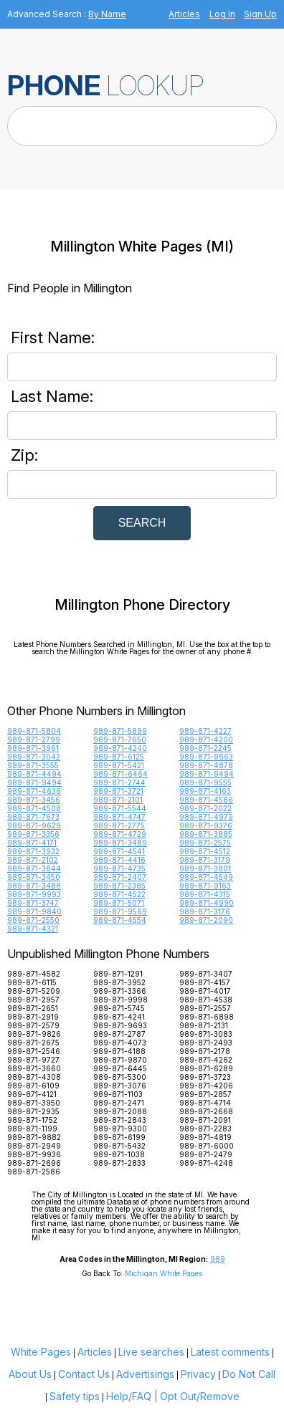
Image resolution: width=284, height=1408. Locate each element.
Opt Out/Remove (200, 1396)
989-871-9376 (205, 825)
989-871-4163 (205, 791)
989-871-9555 (205, 782)
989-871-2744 (119, 782)
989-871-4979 (206, 817)
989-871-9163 (205, 885)
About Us (30, 1374)
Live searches (151, 1352)
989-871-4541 (119, 851)
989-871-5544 (119, 808)
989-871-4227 (205, 731)
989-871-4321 (32, 928)
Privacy (198, 1374)
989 (217, 1259)
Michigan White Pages (163, 1273)
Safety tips (74, 1396)
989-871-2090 (206, 920)
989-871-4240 (120, 748)
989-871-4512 (204, 851)
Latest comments (230, 1352)
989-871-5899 (120, 731)
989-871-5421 (118, 765)
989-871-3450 (33, 877)
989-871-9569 (120, 911)
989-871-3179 (204, 860)
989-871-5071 (118, 903)
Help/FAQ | (132, 1396)
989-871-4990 (206, 903)
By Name (107, 14)
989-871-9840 (34, 911)
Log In (222, 14)
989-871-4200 (206, 739)
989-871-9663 (206, 756)
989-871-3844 (34, 868)
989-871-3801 (205, 868)
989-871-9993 (34, 894)
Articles (184, 14)
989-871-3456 (33, 799)
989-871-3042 (33, 756)
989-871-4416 (119, 860)
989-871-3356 (33, 834)
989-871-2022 (205, 808)
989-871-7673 (33, 817)
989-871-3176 (204, 911)
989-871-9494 (206, 774)
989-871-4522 (119, 894)
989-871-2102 (32, 860)
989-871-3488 (34, 885)
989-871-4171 (32, 842)
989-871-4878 (206, 765)
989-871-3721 (118, 791)
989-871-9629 (34, 825)
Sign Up (260, 14)
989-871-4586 (206, 799)
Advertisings (145, 1374)
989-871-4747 (119, 817)
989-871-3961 (33, 748)
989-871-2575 (205, 842)
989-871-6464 (120, 774)
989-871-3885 (205, 834)
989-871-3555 (33, 765)
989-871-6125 (118, 756)
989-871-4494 (34, 774)
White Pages (41, 1352)
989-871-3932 (33, 851)
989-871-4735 (119, 868)
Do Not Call (248, 1374)
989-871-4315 (204, 894)
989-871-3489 (120, 842)
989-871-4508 (34, 808)
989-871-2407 (119, 877)
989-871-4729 (119, 834)
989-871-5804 (34, 731)
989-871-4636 (34, 791)
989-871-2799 (33, 739)
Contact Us (84, 1374)
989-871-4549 (206, 877)
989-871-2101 (118, 799)
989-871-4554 (119, 920)
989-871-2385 (119, 885)
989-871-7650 (119, 739)
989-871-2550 (33, 920)
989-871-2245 (205, 748)
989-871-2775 (119, 825)
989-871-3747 (33, 903)
